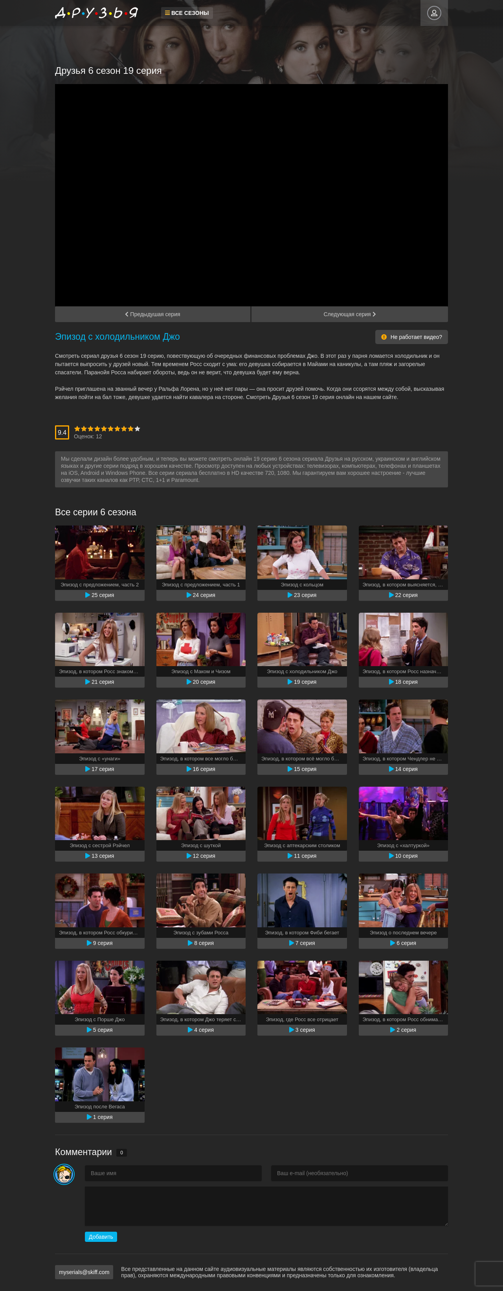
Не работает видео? (411, 337)
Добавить (101, 1237)
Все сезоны (187, 13)
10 (137, 428)
